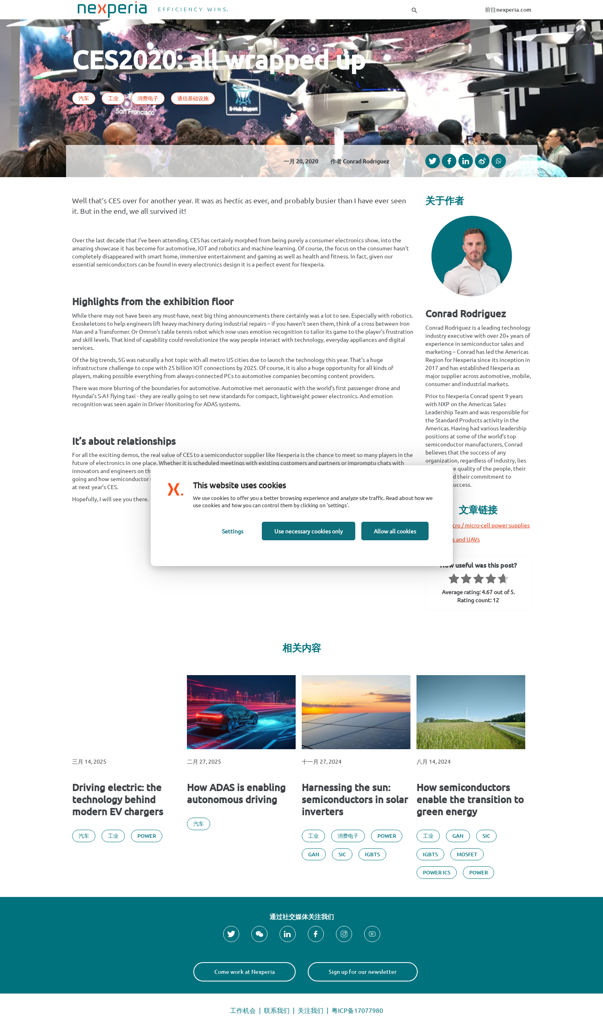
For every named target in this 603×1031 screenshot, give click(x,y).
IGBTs (372, 854)
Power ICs (436, 872)
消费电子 (147, 98)
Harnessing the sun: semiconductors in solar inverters (355, 799)
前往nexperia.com (508, 9)
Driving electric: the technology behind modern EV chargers (117, 799)
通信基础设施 (193, 98)
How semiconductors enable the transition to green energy (470, 799)
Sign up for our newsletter (363, 971)
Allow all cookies (395, 531)
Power (146, 835)
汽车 (84, 98)
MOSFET (467, 854)
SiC (342, 854)
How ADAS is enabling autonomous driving (236, 793)
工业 (113, 98)
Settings (232, 531)
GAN (313, 854)
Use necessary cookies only (308, 531)
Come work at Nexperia (244, 971)
